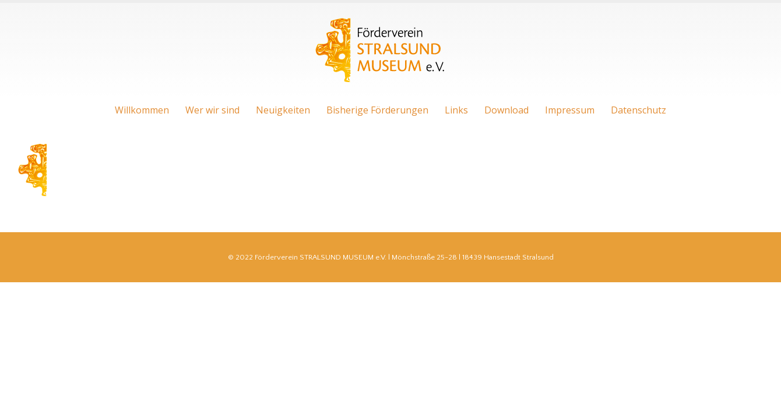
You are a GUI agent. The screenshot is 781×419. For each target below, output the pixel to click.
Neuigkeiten (283, 110)
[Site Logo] (382, 50)
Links (456, 110)
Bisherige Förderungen (377, 110)
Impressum (569, 110)
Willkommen (142, 110)
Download (506, 110)
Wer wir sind (212, 110)
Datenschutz (638, 110)
